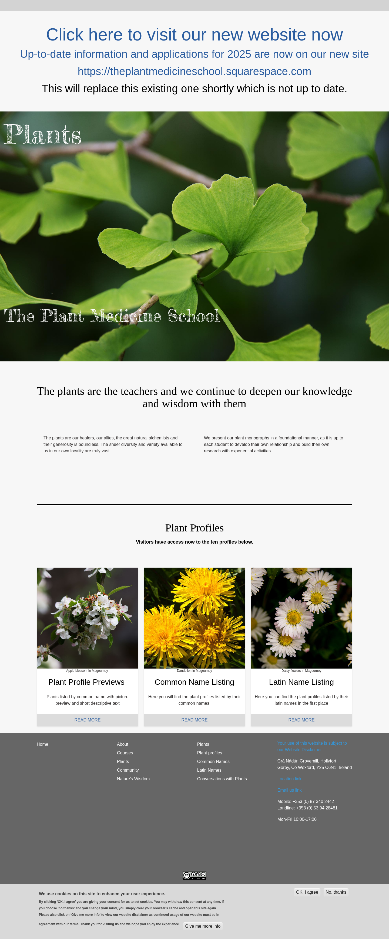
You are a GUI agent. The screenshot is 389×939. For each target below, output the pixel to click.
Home (47, 5)
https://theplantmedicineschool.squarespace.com (194, 71)
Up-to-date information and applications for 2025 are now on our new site (194, 54)
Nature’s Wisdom (133, 779)
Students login (228, 5)
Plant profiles (209, 753)
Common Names (213, 761)
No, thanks (336, 892)
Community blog (189, 5)
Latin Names (209, 770)
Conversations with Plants (222, 779)
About (68, 5)
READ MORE (88, 720)
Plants (116, 5)
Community (128, 770)
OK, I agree (307, 892)
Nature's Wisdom (148, 5)
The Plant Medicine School (112, 315)
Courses (92, 5)
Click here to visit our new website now (194, 34)
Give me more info (203, 926)
